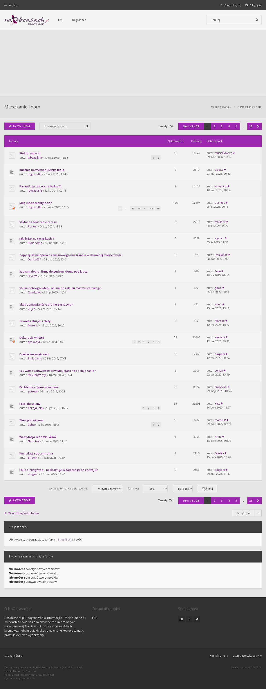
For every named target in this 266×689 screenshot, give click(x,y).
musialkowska (223, 153)
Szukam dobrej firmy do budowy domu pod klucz (53, 271)
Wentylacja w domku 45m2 (37, 437)
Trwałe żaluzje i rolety (35, 321)
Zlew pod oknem (31, 420)
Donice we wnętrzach (34, 354)
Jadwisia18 (35, 190)
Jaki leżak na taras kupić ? (36, 238)
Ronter (32, 226)
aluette (219, 170)
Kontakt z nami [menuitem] (219, 656)
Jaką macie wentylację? (35, 203)
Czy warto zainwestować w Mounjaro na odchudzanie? (57, 371)
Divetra (33, 276)
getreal (32, 391)
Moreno (33, 325)
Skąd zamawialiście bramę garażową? (46, 304)
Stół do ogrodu (29, 153)
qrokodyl (34, 342)
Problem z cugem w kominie (39, 387)
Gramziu (30, 671)
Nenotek (33, 441)
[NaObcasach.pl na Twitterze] (197, 619)
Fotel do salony (29, 404)
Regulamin (79, 20)
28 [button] (250, 126)
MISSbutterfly (37, 375)
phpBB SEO (28, 678)
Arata (218, 437)
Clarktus (220, 203)
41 (145, 208)
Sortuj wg (147, 488)
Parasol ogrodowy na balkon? (40, 186)
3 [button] (222, 126)
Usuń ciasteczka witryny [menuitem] (247, 656)
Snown (32, 458)
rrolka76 (220, 222)
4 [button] (229, 126)
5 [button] (236, 126)
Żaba (31, 425)
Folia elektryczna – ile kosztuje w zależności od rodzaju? (58, 470)
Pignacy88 (34, 174)
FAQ (60, 20)
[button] (258, 126)
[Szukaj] (257, 19)
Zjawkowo (35, 292)
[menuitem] (253, 5)
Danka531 (34, 259)
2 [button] (214, 126)
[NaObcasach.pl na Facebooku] (189, 619)
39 (133, 208)
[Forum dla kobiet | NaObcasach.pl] (26, 20)
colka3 (219, 370)
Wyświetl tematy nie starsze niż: (85, 488)
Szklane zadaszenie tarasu (38, 222)
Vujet (31, 309)
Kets (217, 403)
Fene (218, 271)
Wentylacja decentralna (36, 453)
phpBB (35, 667)
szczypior (221, 186)
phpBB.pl (48, 674)
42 (151, 208)
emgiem (220, 337)
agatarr (219, 238)
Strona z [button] (191, 126)
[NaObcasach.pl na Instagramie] (181, 619)
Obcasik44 (35, 157)
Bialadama (35, 243)
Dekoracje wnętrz (31, 337)
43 (157, 208)
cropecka (220, 387)
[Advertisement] (133, 62)
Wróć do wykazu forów (23, 513)
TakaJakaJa (35, 408)
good (218, 288)
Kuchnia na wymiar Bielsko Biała (41, 170)
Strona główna (13, 656)
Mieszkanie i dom (22, 107)
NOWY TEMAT (19, 126)
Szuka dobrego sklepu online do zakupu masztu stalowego (60, 288)
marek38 (220, 420)
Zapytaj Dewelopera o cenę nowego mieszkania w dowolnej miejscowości (70, 255)
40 (139, 208)
